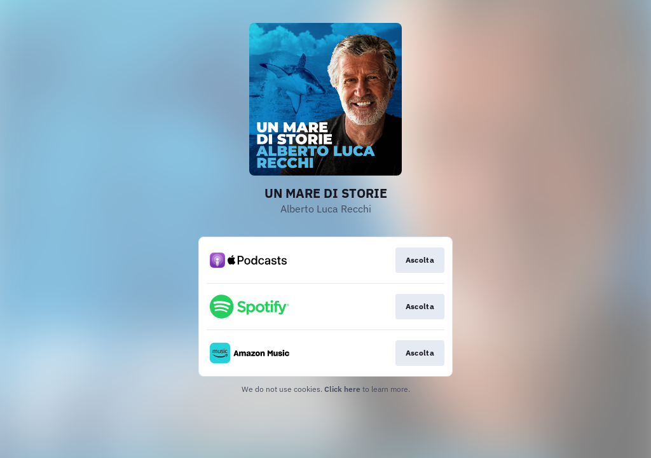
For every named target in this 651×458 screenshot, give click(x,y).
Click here (342, 389)
